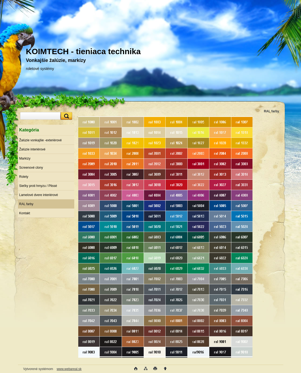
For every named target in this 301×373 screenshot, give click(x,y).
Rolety (23, 177)
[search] (65, 116)
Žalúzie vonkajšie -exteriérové (40, 140)
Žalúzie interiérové (32, 149)
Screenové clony (31, 167)
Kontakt (24, 213)
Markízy (25, 158)
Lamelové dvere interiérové (38, 195)
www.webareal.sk (69, 369)
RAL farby (26, 204)
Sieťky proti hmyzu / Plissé (38, 186)
